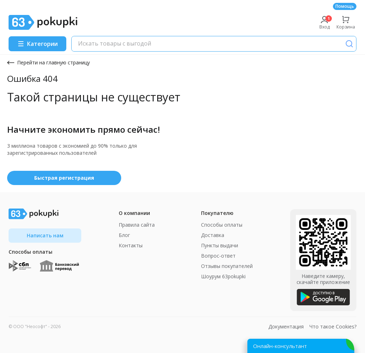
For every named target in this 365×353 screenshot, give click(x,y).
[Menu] (37, 43)
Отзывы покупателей (227, 266)
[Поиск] (349, 43)
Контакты (131, 245)
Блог (124, 235)
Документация (286, 326)
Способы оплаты (221, 224)
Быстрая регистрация (64, 177)
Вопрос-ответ (218, 255)
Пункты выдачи (219, 245)
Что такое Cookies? (332, 326)
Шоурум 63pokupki (223, 276)
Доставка (212, 235)
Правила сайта (137, 224)
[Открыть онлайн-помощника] (300, 346)
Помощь (344, 6)
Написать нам (45, 235)
